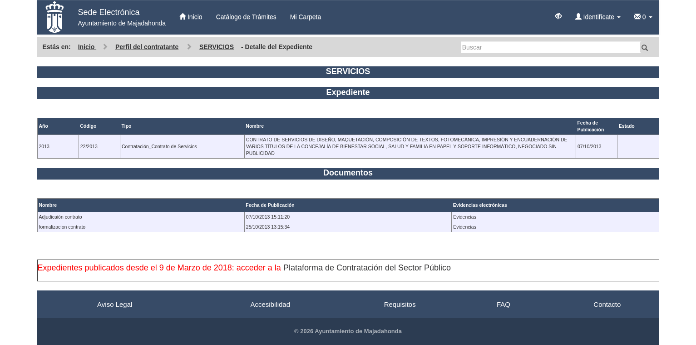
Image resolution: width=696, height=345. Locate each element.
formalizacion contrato (62, 227)
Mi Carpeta (305, 16)
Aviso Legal (114, 304)
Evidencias (464, 217)
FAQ (503, 304)
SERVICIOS (216, 46)
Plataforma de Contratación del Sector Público (367, 267)
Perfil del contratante (146, 46)
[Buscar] (551, 47)
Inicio (190, 16)
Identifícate (598, 16)
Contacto (607, 304)
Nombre (48, 205)
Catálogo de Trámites (246, 16)
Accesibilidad (270, 304)
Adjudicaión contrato (60, 217)
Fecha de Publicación (270, 205)
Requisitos (400, 304)
